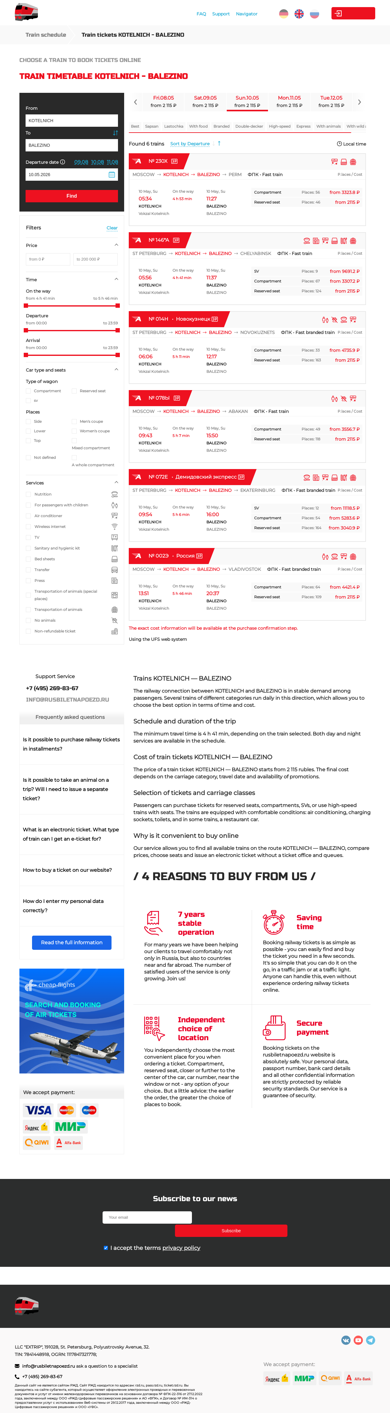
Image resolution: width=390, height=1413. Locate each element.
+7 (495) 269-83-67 (42, 1376)
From (32, 108)
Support (204, 14)
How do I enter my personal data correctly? (63, 905)
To (28, 133)
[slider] (26, 305)
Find (72, 196)
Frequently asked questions (70, 717)
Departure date (45, 162)
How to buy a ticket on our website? (67, 870)
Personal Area (346, 13)
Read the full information (72, 942)
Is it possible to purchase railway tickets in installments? (71, 744)
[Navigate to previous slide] (135, 102)
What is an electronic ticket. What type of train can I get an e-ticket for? (71, 834)
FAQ (185, 14)
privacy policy (181, 1234)
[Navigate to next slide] (359, 102)
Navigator (230, 14)
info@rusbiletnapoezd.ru (49, 1366)
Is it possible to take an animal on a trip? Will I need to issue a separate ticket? (66, 789)
